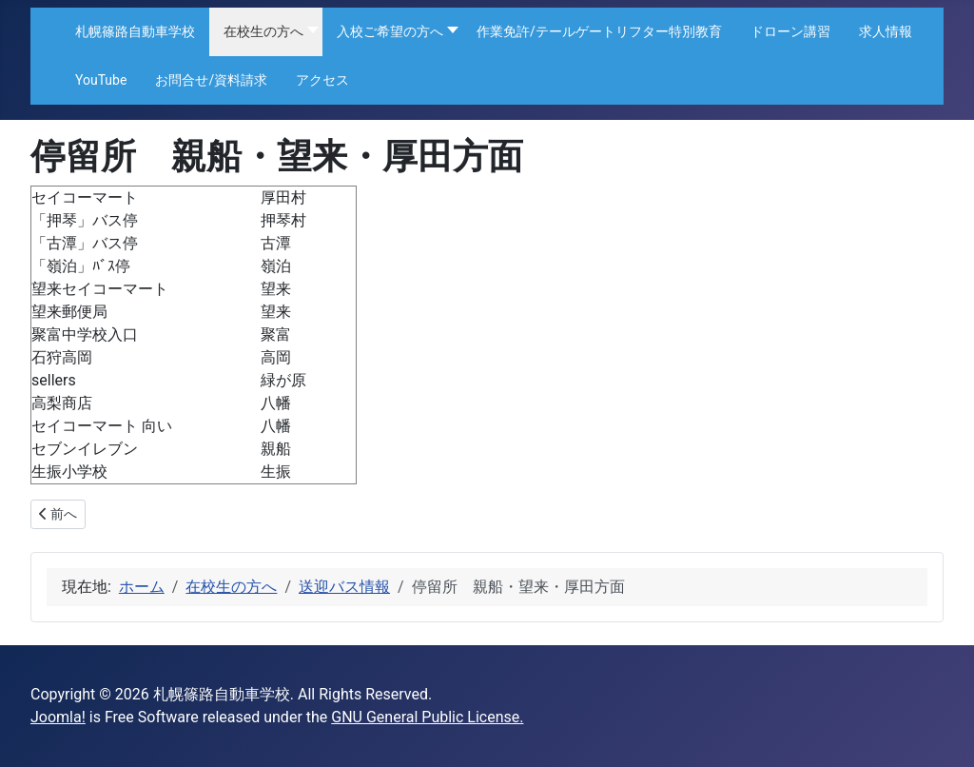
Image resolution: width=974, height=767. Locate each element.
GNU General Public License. (427, 717)
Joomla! (58, 717)
